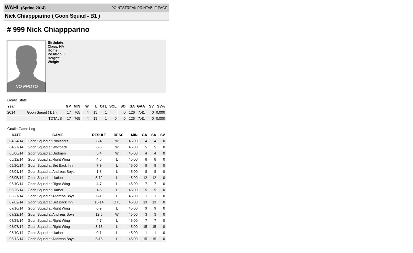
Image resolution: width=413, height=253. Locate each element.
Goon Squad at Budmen (47, 153)
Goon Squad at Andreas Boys (51, 171)
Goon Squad (37, 112)
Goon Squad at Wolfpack (47, 147)
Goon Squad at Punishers (48, 141)
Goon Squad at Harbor (46, 178)
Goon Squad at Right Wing (49, 159)
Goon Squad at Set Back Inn (50, 165)
